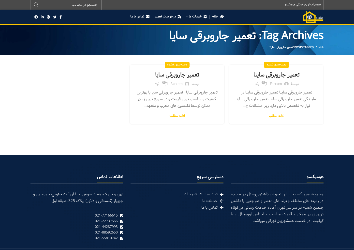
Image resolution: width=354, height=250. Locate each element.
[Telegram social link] (36, 17)
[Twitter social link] (55, 17)
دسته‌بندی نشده (276, 64)
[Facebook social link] (60, 17)
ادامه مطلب (276, 116)
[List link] (76, 216)
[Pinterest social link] (48, 17)
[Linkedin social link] (42, 17)
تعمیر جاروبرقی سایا (177, 75)
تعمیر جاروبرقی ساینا (276, 75)
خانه (321, 48)
